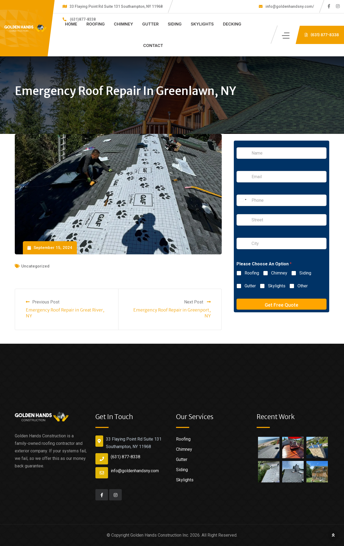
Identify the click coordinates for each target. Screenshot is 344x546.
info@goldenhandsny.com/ (289, 6)
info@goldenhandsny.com (135, 470)
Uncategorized (35, 266)
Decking (232, 24)
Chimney (123, 24)
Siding (175, 24)
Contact (153, 45)
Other (303, 285)
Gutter (150, 24)
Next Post (197, 302)
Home (71, 24)
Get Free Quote (281, 305)
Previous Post (42, 302)
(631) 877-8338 (125, 456)
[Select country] (242, 200)
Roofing (95, 24)
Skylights (202, 24)
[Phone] (281, 200)
